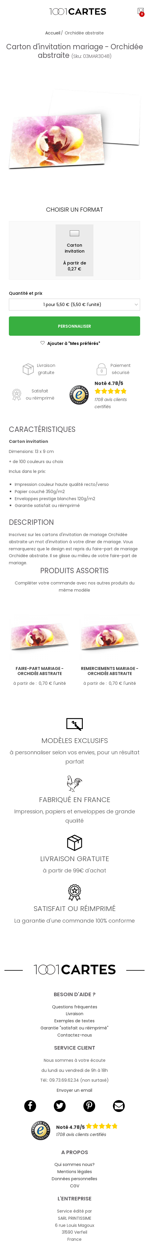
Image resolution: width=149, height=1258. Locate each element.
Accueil (52, 33)
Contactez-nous (74, 1035)
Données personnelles (74, 1179)
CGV (74, 1186)
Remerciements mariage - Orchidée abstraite (109, 671)
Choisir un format (74, 209)
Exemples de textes (74, 1021)
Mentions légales (74, 1172)
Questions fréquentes (74, 1007)
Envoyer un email (74, 1090)
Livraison (74, 1014)
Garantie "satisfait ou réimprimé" (74, 1028)
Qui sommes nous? (74, 1164)
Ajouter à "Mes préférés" (70, 343)
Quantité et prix (25, 293)
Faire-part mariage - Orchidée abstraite (40, 671)
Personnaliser (74, 326)
